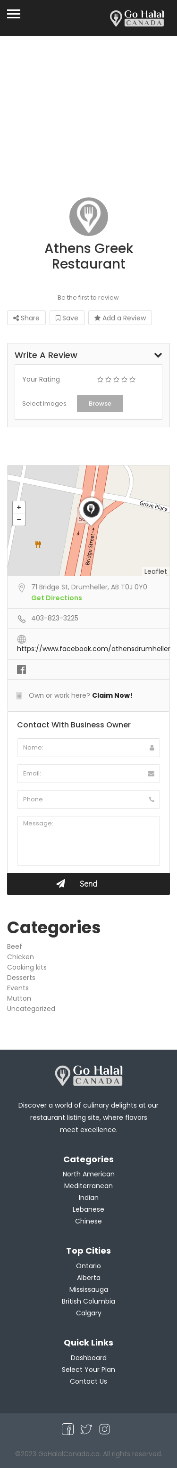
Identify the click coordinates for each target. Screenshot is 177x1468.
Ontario (88, 1266)
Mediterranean (88, 1186)
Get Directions (56, 598)
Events (18, 988)
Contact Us (88, 1381)
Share (26, 318)
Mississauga (88, 1289)
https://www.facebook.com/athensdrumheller (93, 648)
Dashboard (89, 1357)
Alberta (89, 1277)
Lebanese (88, 1209)
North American (89, 1174)
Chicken (20, 957)
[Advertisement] (88, 121)
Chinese (88, 1221)
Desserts (21, 977)
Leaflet (155, 571)
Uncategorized (31, 1008)
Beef (14, 946)
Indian (89, 1197)
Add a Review (120, 318)
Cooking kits (27, 967)
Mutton (19, 998)
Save (67, 318)
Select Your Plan (88, 1369)
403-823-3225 (54, 618)
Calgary (88, 1313)
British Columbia (88, 1301)
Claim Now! (112, 695)
